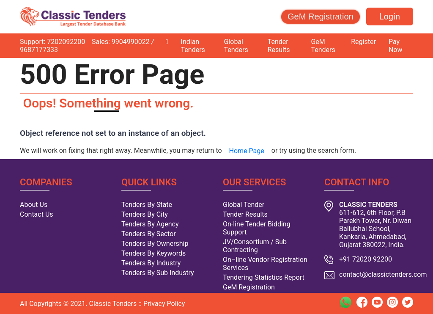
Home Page (246, 151)
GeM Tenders (323, 46)
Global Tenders (236, 46)
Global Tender (243, 205)
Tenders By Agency (149, 224)
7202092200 (66, 42)
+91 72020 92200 (365, 259)
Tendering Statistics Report (263, 277)
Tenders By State (146, 205)
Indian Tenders (193, 46)
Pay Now (396, 46)
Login (389, 16)
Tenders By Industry (151, 263)
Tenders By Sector (148, 234)
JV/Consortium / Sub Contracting (255, 246)
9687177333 (39, 50)
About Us (33, 205)
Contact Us (36, 214)
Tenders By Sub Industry (157, 273)
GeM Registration (321, 16)
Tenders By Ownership (154, 244)
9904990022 (131, 42)
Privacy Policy (164, 304)
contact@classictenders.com (383, 274)
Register (363, 42)
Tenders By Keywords (153, 253)
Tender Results (279, 46)
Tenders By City (144, 214)
